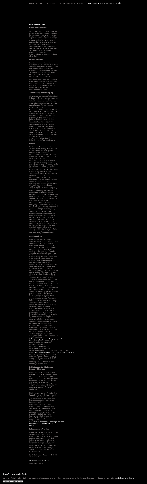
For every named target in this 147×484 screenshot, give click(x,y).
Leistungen (50, 3)
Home (31, 3)
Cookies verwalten (17, 481)
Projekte (39, 3)
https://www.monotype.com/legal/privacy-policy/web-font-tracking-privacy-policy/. (46, 423)
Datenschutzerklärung (126, 478)
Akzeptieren (7, 481)
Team (59, 3)
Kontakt (80, 3)
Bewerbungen (69, 3)
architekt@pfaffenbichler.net (39, 460)
